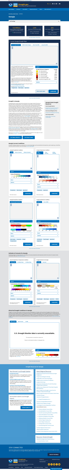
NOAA (19, 86)
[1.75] (12, 290)
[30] (50, 177)
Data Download (42, 461)
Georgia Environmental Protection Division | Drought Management (52, 108)
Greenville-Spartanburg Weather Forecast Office (48, 412)
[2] (21, 176)
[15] (27, 290)
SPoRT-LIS (39, 201)
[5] (44, 226)
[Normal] (29, 226)
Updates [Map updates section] (38, 82)
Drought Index (14, 87)
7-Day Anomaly (46, 153)
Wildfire (57, 299)
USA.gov (46, 467)
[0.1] (16, 286)
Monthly (38, 262)
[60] (39, 181)
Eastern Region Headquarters (44, 421)
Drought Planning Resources (45, 399)
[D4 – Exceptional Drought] (45, 77)
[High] (23, 230)
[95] (49, 229)
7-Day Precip (12, 262)
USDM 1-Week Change (26, 44)
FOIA (22, 467)
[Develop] (52, 286)
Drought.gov (23, 4)
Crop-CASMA (45, 201)
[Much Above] (18, 230)
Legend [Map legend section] (37, 66)
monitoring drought (30, 146)
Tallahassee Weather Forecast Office (46, 418)
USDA (21, 86)
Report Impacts (26, 407)
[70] (42, 181)
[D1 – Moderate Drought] (45, 73)
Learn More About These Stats (34, 37)
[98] (53, 229)
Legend (37, 350)
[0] (12, 176)
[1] (19, 176)
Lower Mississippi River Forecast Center (46, 425)
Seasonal (44, 262)
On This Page (12, 21)
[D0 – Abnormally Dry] (45, 71)
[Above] (13, 230)
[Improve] (44, 286)
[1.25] (26, 286)
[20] (47, 177)
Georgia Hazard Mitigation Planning (52, 112)
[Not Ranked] (29, 230)
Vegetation (39, 241)
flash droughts (27, 116)
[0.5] (16, 176)
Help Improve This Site (56, 468)
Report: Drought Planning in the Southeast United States (47, 393)
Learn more (16, 81)
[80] (46, 181)
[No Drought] (56, 287)
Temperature (39, 190)
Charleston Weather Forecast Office (45, 409)
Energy (23, 239)
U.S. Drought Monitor (16, 44)
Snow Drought (39, 299)
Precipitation (12, 190)
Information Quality (28, 467)
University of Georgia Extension (42, 397)
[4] (23, 176)
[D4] (56, 355)
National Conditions (13, 13)
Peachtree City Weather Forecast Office (46, 416)
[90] (49, 181)
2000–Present (13, 321)
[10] (44, 177)
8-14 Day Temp (28, 262)
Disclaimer (17, 467)
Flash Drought (46, 239)
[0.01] (14, 176)
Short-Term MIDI (36, 44)
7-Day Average (38, 153)
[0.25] (18, 286)
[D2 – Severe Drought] (45, 74)
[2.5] (15, 290)
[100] (53, 181)
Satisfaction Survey (56, 459)
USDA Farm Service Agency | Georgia (43, 403)
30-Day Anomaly (54, 153)
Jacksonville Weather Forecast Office (46, 414)
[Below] (23, 226)
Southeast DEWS (34, 128)
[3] (17, 290)
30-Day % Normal (18, 152)
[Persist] (39, 286)
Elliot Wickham (17, 132)
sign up (16, 133)
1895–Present (20, 321)
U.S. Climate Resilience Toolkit (42, 441)
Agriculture (26, 87)
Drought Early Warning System (14, 127)
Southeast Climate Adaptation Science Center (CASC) (46, 431)
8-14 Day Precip (20, 262)
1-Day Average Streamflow (15, 201)
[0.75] (22, 286)
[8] (28, 176)
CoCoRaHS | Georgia (40, 395)
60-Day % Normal (27, 152)
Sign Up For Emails (54, 454)
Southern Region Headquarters (45, 420)
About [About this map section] (12, 180)
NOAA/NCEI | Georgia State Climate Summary (45, 439)
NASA (23, 86)
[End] (48, 286)
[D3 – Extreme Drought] (45, 76)
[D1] (43, 355)
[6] (26, 176)
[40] (53, 177)
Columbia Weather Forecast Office (45, 411)
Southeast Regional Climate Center (43, 427)
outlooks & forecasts (21, 256)
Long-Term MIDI (45, 44)
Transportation (13, 241)
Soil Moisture (39, 239)
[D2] (47, 355)
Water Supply (20, 87)
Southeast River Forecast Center (45, 423)
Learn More (52, 91)
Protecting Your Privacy (38, 467)
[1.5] (28, 286)
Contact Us (42, 459)
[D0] (38, 355)
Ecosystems (18, 239)
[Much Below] (18, 226)
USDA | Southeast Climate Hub (42, 429)
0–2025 (26, 321)
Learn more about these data (34, 98)
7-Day (11, 152)
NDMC (16, 86)
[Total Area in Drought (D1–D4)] (45, 79)
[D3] (52, 355)
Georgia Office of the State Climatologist (50, 117)
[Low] (13, 226)
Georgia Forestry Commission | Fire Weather (45, 380)
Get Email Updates (15, 137)
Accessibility (11, 467)
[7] (23, 290)
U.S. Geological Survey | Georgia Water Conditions (46, 405)
